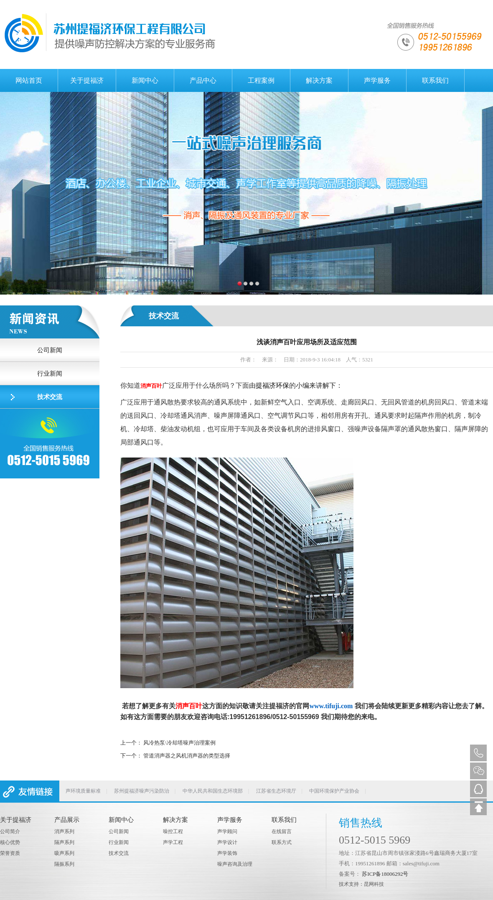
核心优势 (10, 842)
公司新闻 (49, 350)
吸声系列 (64, 853)
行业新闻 (49, 373)
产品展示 (66, 819)
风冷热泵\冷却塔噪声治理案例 (179, 743)
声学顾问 (227, 831)
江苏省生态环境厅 (276, 791)
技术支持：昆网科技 (361, 884)
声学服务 (377, 80)
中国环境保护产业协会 (334, 791)
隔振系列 (64, 864)
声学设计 (227, 842)
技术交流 (49, 397)
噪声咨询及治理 (234, 864)
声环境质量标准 (83, 791)
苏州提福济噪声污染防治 (141, 791)
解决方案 (319, 80)
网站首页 (28, 80)
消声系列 (64, 831)
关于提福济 (87, 80)
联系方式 (282, 842)
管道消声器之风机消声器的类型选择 (186, 756)
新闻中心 (145, 80)
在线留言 (282, 831)
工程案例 (261, 80)
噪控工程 (173, 831)
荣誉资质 (10, 853)
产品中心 (203, 80)
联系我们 (435, 80)
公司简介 (10, 831)
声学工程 (173, 842)
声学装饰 (227, 853)
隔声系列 (64, 842)
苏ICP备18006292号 (385, 874)
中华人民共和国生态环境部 (213, 791)
